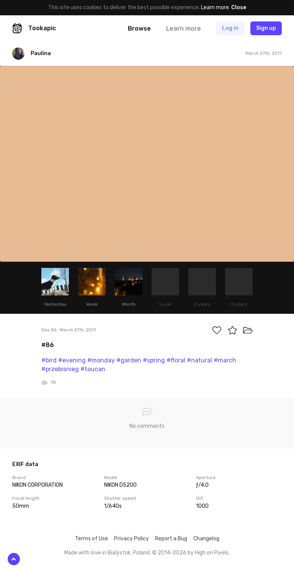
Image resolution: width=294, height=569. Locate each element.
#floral (176, 360)
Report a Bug (171, 538)
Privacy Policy (131, 538)
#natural (199, 360)
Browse (139, 28)
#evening (72, 360)
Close (238, 7)
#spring (154, 360)
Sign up (266, 28)
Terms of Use (91, 538)
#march (225, 360)
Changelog (206, 538)
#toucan (92, 369)
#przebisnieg (60, 369)
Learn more (215, 7)
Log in (230, 28)
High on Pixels (212, 552)
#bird (49, 360)
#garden (128, 360)
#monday (101, 360)
